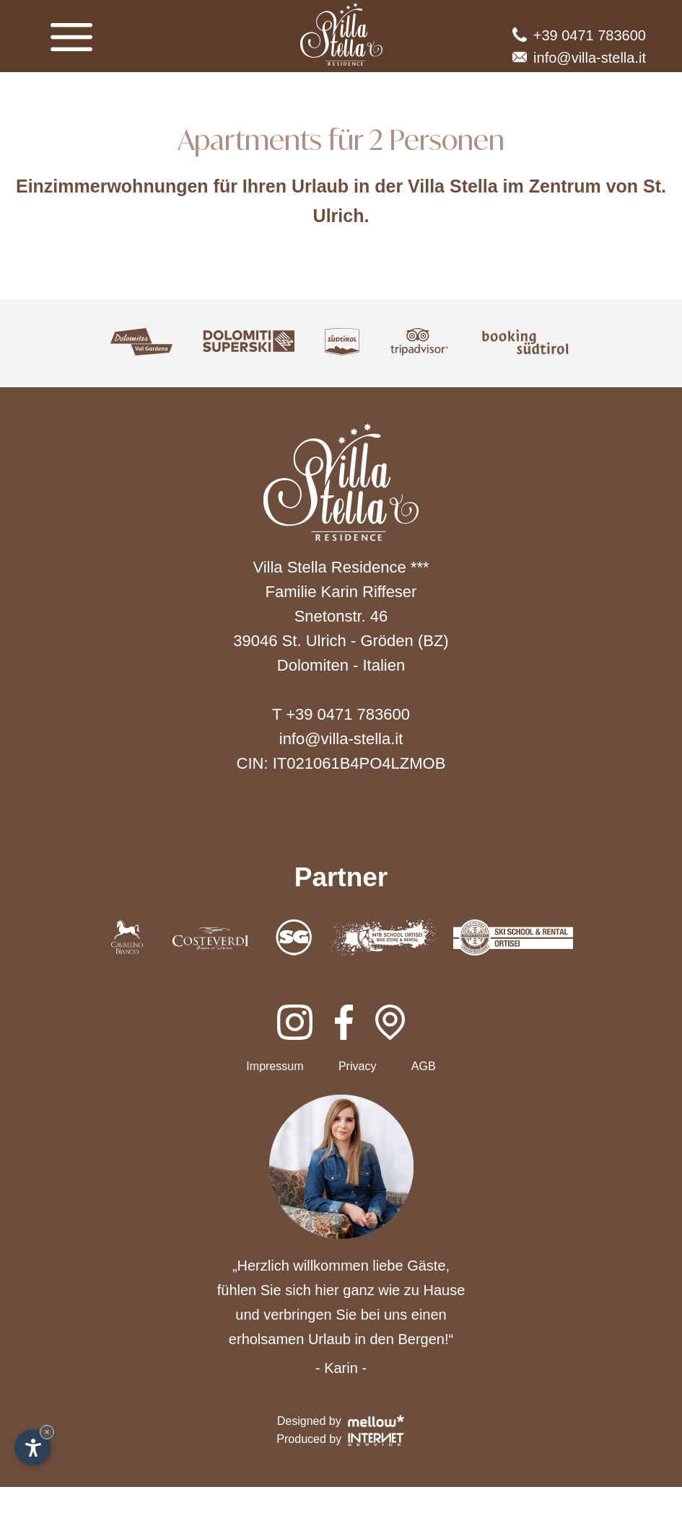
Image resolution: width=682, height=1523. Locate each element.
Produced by (340, 1439)
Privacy (357, 1066)
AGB (423, 1066)
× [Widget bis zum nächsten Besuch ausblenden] (47, 1431)
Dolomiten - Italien (341, 665)
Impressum (274, 1066)
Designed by (341, 1421)
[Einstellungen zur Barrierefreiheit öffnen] (32, 1447)
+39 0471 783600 (579, 35)
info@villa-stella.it (579, 58)
